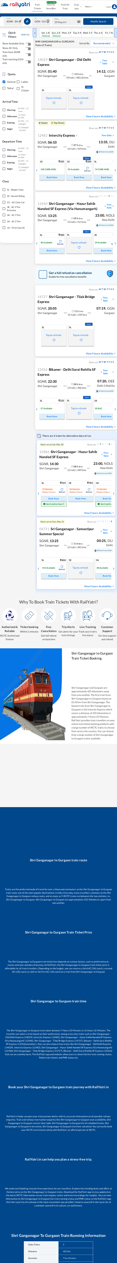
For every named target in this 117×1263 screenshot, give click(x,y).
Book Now (52, 177)
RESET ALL (25, 34)
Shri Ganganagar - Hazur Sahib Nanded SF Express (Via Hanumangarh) (67, 206)
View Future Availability (101, 116)
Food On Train (65, 6)
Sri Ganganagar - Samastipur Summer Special (66, 531)
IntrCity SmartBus (51, 6)
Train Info (77, 6)
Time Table (108, 62)
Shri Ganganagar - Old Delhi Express (64, 62)
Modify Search (98, 21)
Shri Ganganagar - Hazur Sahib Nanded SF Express (68, 454)
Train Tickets (37, 6)
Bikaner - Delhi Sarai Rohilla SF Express (67, 371)
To (35, 18)
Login (111, 6)
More (89, 6)
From (8, 18)
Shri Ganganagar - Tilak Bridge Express (66, 299)
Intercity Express (56, 135)
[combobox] (13, 21)
